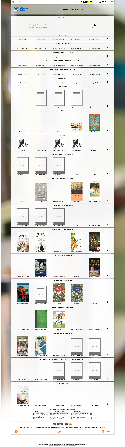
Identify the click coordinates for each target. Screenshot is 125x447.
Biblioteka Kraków (63, 17)
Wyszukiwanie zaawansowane (36, 27)
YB (88, 1)
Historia (25, 2)
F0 (100, 1)
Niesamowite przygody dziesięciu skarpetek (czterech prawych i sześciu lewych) (47, 416)
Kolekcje (45, 27)
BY (91, 1)
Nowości (18, 2)
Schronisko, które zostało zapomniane (79, 418)
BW (85, 1)
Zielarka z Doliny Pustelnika (58, 418)
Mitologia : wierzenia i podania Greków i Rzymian (42, 414)
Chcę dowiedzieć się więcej (55, 445)
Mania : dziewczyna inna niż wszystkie (80, 416)
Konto (37, 2)
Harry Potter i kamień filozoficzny (39, 417)
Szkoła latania (35, 418)
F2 (106, 1)
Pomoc (31, 2)
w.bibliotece (55, 427)
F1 (103, 1)
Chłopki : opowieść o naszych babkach (60, 414)
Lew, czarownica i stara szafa (38, 413)
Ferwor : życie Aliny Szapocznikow (79, 417)
